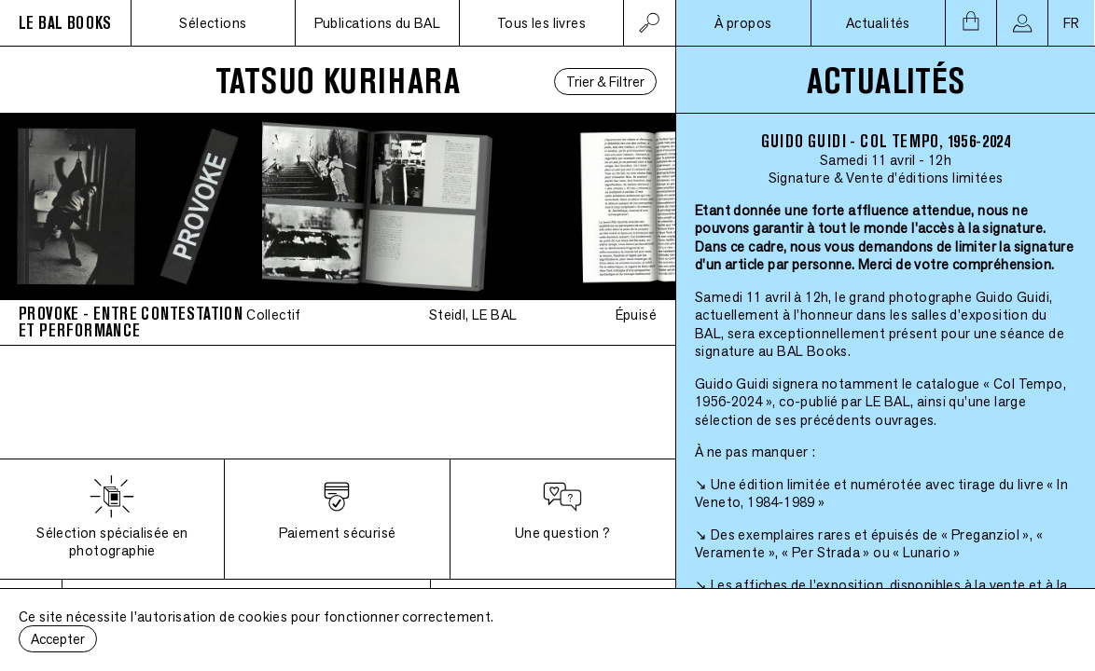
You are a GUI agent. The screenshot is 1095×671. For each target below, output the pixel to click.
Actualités (878, 23)
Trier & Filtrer (605, 81)
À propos (742, 23)
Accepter (58, 639)
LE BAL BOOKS (65, 23)
